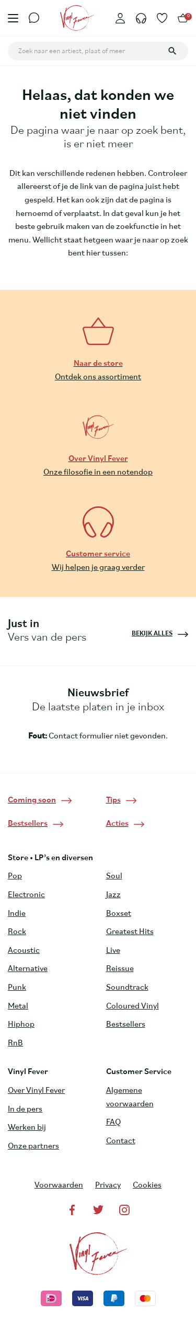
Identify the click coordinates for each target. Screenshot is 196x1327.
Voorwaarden (58, 1185)
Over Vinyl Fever (36, 1091)
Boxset (118, 914)
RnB (15, 1043)
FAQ (113, 1122)
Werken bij (27, 1128)
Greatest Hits (130, 932)
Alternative (28, 969)
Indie (17, 914)
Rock (17, 932)
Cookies (147, 1185)
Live (113, 951)
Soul (114, 876)
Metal (18, 1006)
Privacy (108, 1185)
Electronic (26, 895)
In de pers (25, 1109)
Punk (17, 988)
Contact (120, 1141)
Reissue (120, 969)
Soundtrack (127, 988)
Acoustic (24, 951)
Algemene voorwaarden (130, 1097)
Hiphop (21, 1024)
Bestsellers (125, 1024)
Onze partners (33, 1146)
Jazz (113, 895)
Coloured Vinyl (132, 1006)
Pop (15, 876)
